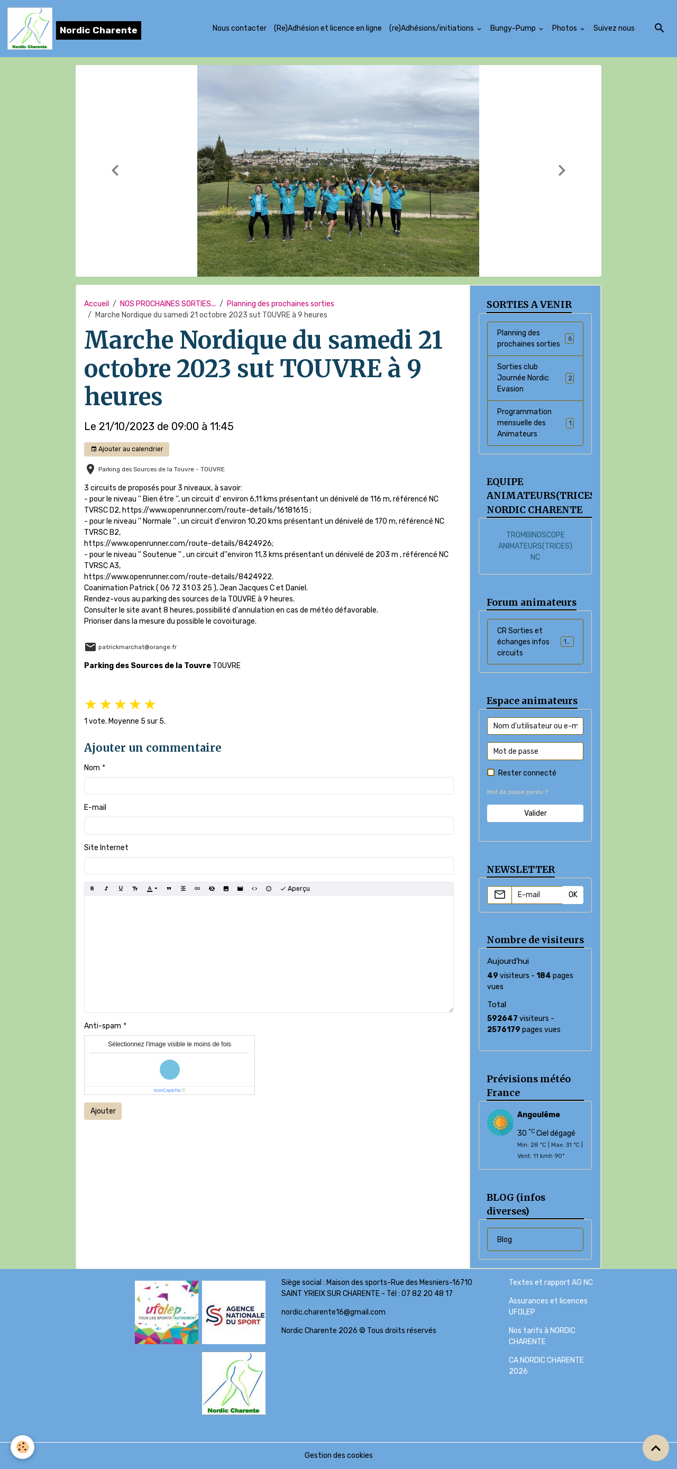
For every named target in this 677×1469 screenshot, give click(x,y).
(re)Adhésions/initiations (432, 28)
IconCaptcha (167, 1090)
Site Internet (106, 847)
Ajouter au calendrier (126, 449)
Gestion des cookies (339, 1455)
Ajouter (103, 1111)
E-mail (95, 807)
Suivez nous (614, 28)
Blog (504, 1239)
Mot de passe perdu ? (517, 792)
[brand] (74, 28)
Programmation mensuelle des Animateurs (535, 423)
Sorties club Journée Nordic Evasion (535, 378)
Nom (92, 767)
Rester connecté (527, 773)
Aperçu (295, 889)
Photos (565, 28)
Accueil (96, 303)
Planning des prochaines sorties (280, 303)
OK (573, 894)
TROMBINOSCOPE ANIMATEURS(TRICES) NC (535, 546)
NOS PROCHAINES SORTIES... (168, 303)
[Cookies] (22, 1447)
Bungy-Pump (513, 28)
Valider (535, 813)
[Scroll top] (656, 1448)
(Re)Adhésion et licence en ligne (328, 28)
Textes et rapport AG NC (551, 1282)
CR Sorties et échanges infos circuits (537, 642)
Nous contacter (240, 28)
